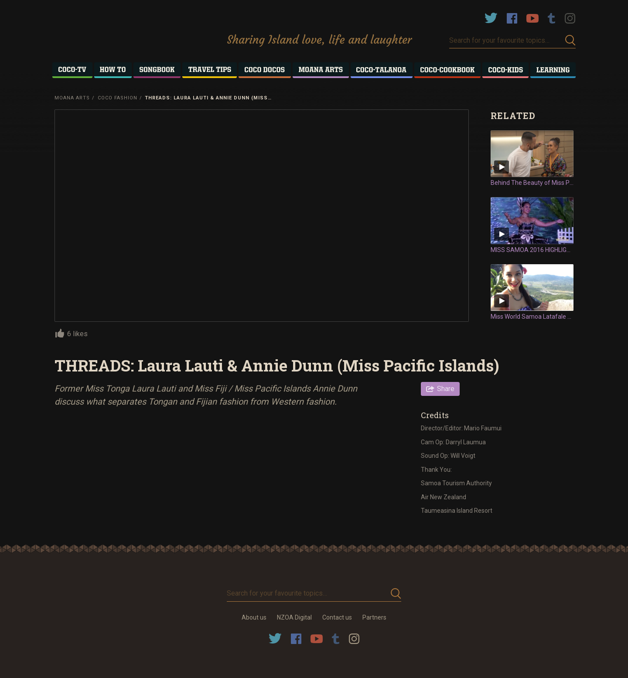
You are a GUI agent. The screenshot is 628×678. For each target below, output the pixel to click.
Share (445, 389)
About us (254, 617)
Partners (374, 617)
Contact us (337, 617)
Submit (570, 40)
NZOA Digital (294, 617)
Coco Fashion (117, 98)
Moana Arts (72, 98)
